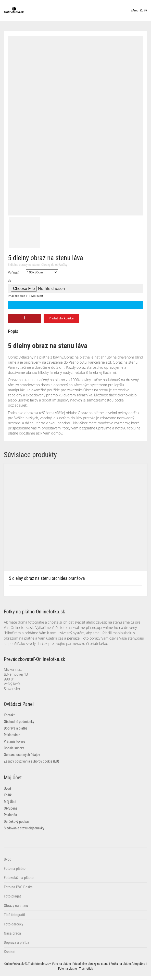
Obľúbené (10, 808)
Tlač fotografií (14, 914)
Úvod (7, 788)
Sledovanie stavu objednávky (24, 828)
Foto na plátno (15, 868)
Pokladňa (10, 815)
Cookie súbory (14, 748)
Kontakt (9, 715)
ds (9, 280)
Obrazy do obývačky (54, 265)
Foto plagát (12, 896)
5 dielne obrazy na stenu (24, 265)
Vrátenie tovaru (14, 741)
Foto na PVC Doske (18, 887)
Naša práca (12, 933)
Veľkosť (13, 273)
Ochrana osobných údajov (22, 755)
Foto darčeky (13, 924)
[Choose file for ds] (75, 288)
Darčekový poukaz (16, 821)
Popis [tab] (13, 331)
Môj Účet (10, 802)
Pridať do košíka (61, 318)
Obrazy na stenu (16, 905)
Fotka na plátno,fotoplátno (128, 964)
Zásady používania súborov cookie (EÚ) (31, 761)
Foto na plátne (67, 968)
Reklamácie (12, 735)
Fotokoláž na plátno (19, 877)
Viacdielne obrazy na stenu (90, 964)
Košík (7, 795)
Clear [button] (40, 296)
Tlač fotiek (86, 968)
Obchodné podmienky (19, 722)
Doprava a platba (16, 728)
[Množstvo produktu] (24, 318)
